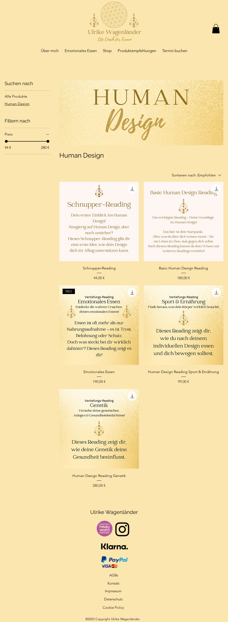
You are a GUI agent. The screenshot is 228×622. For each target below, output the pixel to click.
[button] (216, 28)
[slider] (6, 141)
